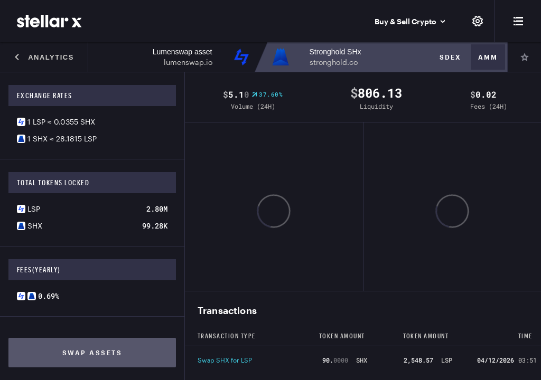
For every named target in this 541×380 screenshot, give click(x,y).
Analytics (44, 57)
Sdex (450, 57)
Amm (488, 57)
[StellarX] (49, 21)
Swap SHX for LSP (225, 360)
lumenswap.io (188, 62)
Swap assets (92, 352)
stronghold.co (334, 62)
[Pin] (524, 57)
